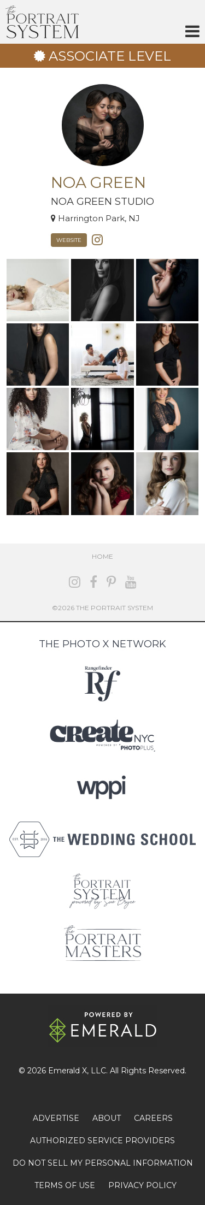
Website (68, 240)
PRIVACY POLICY (142, 1185)
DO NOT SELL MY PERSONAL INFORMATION (103, 1163)
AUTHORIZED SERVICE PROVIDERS (102, 1140)
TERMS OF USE (64, 1185)
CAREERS (153, 1118)
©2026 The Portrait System (102, 608)
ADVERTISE (56, 1118)
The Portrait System (42, 21)
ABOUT (106, 1118)
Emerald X (67, 1071)
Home (102, 556)
